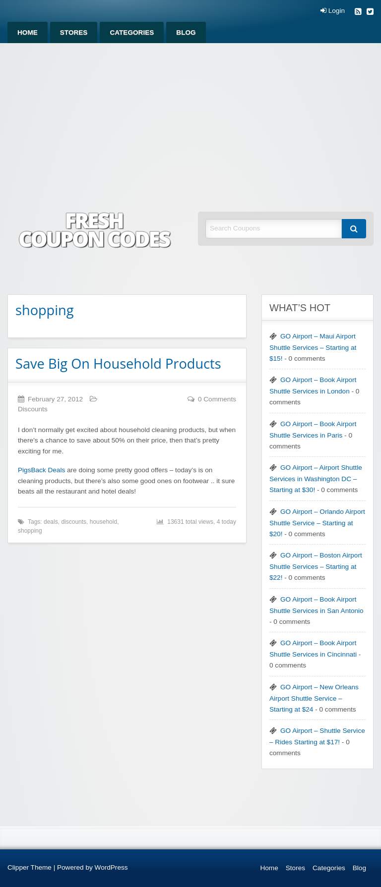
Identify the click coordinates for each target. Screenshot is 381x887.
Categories (132, 32)
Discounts (33, 409)
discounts (73, 521)
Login (332, 10)
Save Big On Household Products (118, 363)
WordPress (111, 867)
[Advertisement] (190, 117)
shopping (30, 530)
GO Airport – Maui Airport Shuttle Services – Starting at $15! (312, 347)
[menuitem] (27, 32)
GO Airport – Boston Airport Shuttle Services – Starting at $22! (315, 566)
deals (51, 521)
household (103, 521)
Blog (185, 32)
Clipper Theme (29, 867)
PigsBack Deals (41, 470)
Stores (74, 32)
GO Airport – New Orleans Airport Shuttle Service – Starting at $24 (314, 698)
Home (27, 32)
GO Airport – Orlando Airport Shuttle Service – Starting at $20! (317, 523)
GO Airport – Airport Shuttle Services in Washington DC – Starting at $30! (315, 479)
